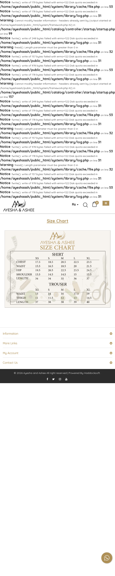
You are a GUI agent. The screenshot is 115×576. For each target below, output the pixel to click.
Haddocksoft (92, 373)
